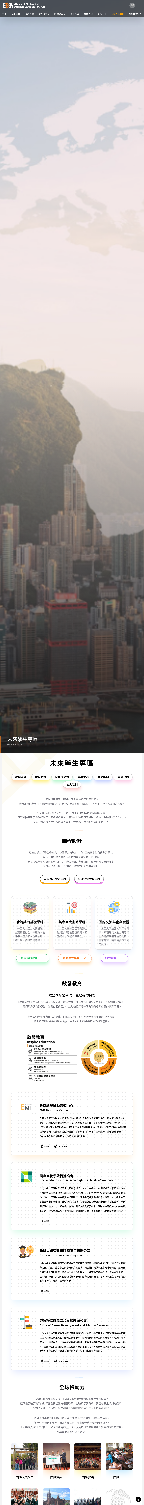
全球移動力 (62, 777)
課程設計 (20, 777)
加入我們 (72, 784)
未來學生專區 (117, 14)
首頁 (4, 14)
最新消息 (15, 14)
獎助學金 (74, 14)
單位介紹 (29, 14)
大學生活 (83, 777)
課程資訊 (44, 14)
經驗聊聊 (103, 777)
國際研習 (60, 14)
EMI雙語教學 (135, 14)
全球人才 (101, 14)
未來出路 (123, 777)
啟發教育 (40, 777)
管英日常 (88, 14)
